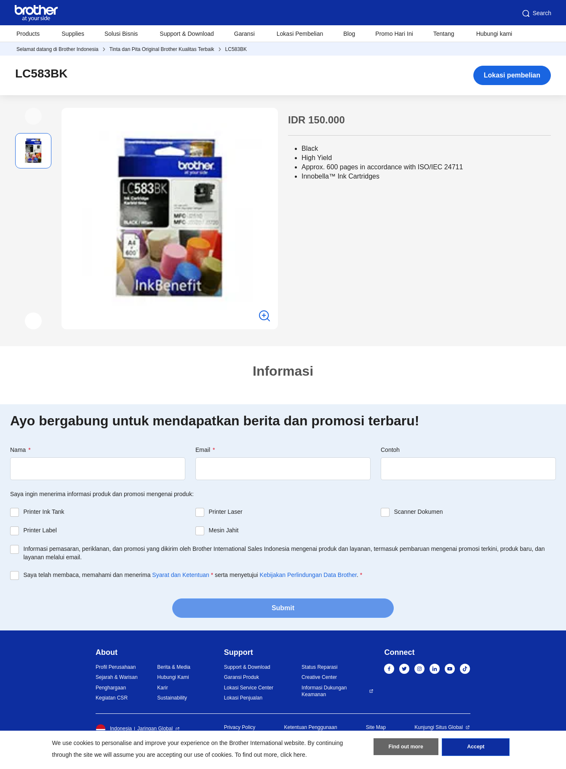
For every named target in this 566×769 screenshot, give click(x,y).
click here (292, 754)
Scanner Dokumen (418, 511)
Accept (475, 748)
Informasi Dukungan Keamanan (324, 691)
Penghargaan (111, 688)
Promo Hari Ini (394, 33)
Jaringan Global (155, 729)
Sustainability (172, 698)
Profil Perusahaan (116, 667)
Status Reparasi (319, 667)
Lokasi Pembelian (300, 33)
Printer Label (40, 530)
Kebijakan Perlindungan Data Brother (308, 574)
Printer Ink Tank (44, 511)
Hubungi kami (494, 33)
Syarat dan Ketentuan (180, 574)
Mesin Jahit (224, 530)
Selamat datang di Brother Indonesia (57, 49)
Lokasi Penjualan (243, 698)
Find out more (406, 748)
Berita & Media (173, 667)
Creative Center (319, 677)
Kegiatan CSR (112, 698)
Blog (349, 33)
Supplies (72, 33)
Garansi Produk (241, 677)
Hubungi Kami (173, 677)
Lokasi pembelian (512, 75)
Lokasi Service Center (248, 688)
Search (536, 13)
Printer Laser (226, 511)
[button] (33, 116)
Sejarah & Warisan (117, 677)
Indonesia (114, 729)
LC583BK (236, 49)
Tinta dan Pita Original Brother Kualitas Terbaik (161, 49)
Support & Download (187, 33)
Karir (162, 688)
